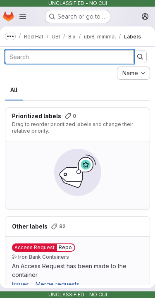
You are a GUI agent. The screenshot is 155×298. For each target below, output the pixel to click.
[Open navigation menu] (22, 16)
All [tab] (13, 89)
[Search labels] (69, 56)
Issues (20, 284)
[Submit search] (140, 56)
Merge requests (57, 284)
